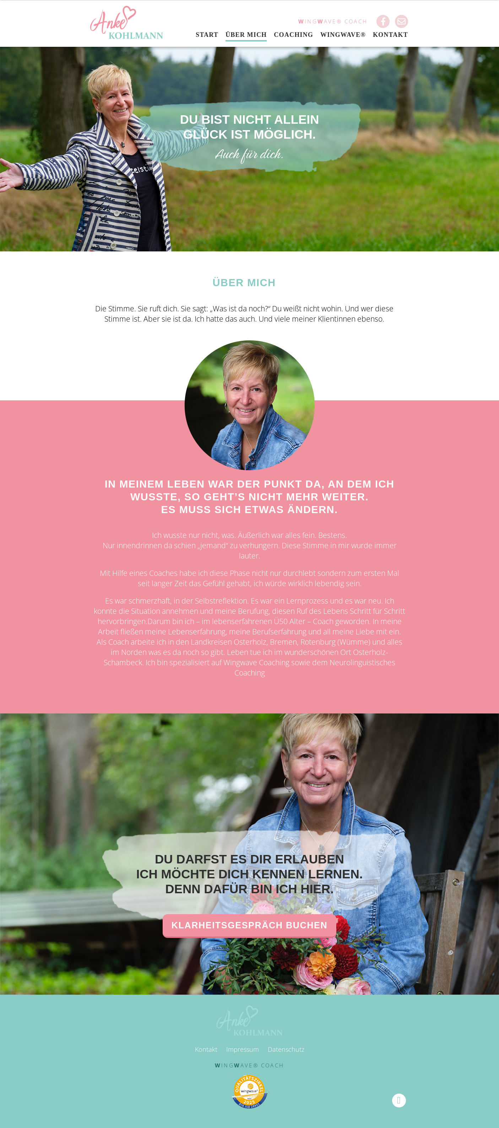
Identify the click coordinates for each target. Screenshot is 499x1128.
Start (207, 34)
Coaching (293, 34)
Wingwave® (343, 34)
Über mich (246, 34)
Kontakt (390, 34)
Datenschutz (286, 1049)
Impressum (242, 1049)
